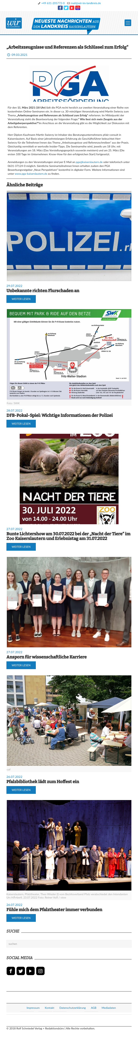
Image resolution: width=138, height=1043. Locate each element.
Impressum (33, 1007)
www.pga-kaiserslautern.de (31, 173)
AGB (94, 1007)
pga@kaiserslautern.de (89, 162)
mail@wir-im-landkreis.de (86, 3)
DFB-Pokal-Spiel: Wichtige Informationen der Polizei (59, 415)
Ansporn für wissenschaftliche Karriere (46, 657)
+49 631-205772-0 (53, 3)
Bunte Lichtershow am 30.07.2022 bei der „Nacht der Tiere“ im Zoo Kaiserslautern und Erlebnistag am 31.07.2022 (68, 536)
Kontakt (49, 1007)
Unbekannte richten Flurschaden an (42, 290)
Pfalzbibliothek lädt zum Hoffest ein (42, 781)
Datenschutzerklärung (72, 1007)
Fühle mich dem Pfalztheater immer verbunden (54, 909)
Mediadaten (109, 1007)
